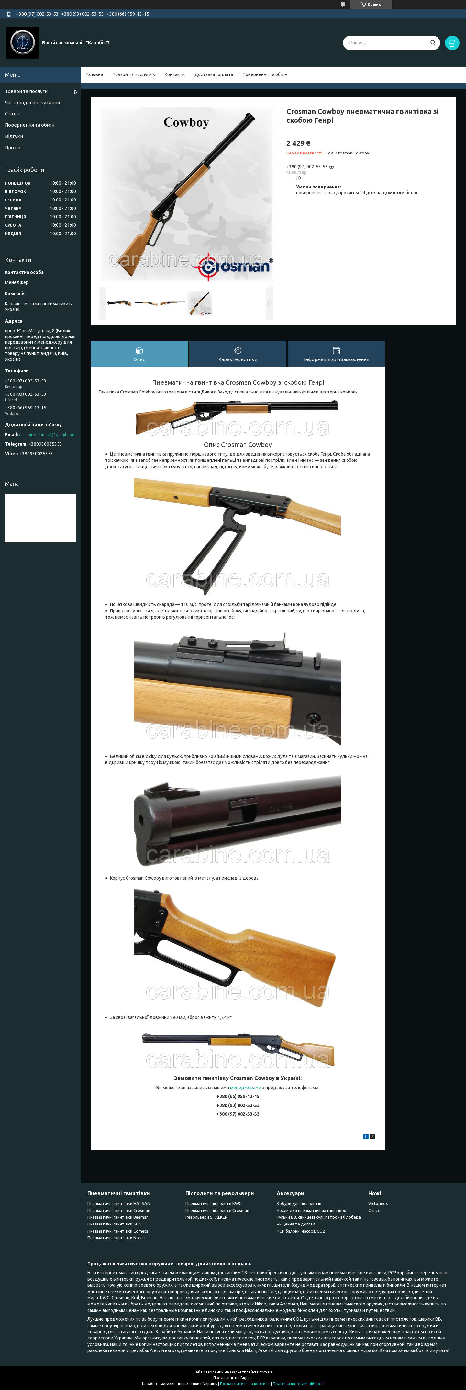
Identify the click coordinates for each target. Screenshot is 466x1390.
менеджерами (245, 1087)
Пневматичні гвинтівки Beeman (118, 1217)
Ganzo (374, 1210)
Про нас (14, 147)
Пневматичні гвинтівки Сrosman (118, 1210)
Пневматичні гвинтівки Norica (116, 1238)
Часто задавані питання (32, 102)
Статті (12, 113)
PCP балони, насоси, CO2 (301, 1231)
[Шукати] (433, 43)
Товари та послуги (132, 74)
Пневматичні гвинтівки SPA (114, 1224)
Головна (94, 74)
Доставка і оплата (213, 74)
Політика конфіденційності (298, 1384)
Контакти (175, 74)
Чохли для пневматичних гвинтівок (311, 1210)
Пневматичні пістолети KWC (213, 1203)
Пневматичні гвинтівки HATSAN (118, 1203)
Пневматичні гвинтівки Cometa (117, 1231)
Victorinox (378, 1203)
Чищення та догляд (296, 1224)
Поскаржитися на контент (245, 1384)
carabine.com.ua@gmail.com (47, 434)
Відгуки (14, 136)
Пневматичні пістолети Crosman (217, 1210)
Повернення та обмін (265, 74)
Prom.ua (264, 1372)
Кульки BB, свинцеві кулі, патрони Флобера (319, 1217)
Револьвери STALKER (206, 1217)
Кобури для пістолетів (299, 1203)
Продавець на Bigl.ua (233, 1378)
